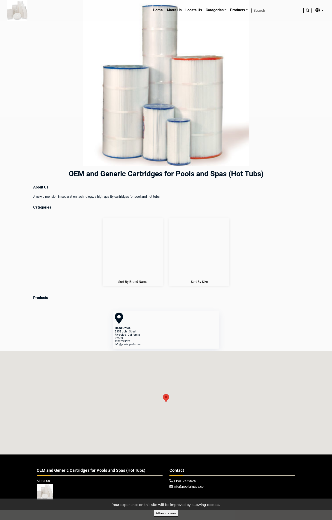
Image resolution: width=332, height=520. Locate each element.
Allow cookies (166, 513)
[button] (166, 398)
